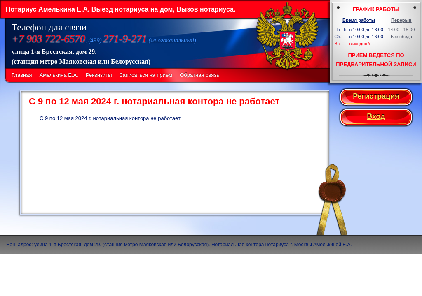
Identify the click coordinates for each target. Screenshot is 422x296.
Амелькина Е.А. (59, 75)
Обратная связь (199, 75)
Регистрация (376, 96)
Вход (376, 116)
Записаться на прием (146, 75)
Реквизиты (99, 75)
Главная (22, 75)
